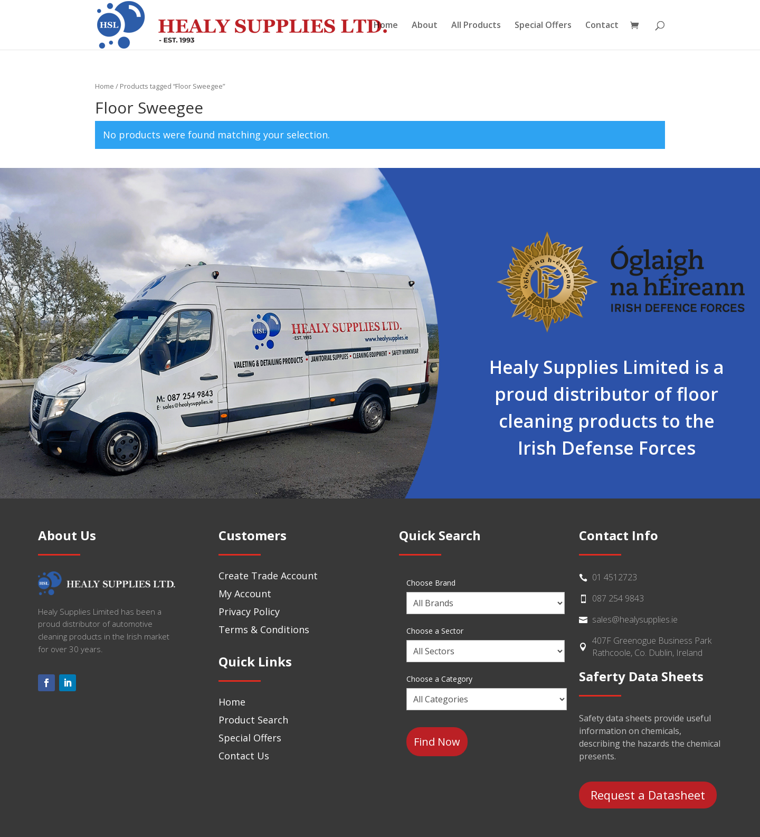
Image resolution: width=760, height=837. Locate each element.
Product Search (253, 719)
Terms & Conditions (263, 629)
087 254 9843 (618, 598)
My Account (244, 593)
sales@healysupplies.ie (635, 619)
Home (386, 26)
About (425, 26)
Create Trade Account (268, 575)
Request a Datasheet (648, 795)
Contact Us (243, 755)
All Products (476, 26)
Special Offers (543, 26)
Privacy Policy (249, 611)
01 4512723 (614, 577)
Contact (602, 26)
